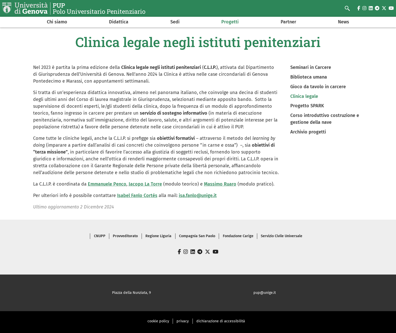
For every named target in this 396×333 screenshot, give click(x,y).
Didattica (118, 22)
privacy (182, 321)
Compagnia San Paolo (197, 236)
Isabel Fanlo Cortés (137, 195)
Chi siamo (57, 22)
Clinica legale (304, 96)
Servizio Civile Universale (281, 236)
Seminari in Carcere (310, 67)
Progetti (230, 22)
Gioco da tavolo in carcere (318, 86)
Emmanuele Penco (107, 184)
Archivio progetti (308, 132)
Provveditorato (125, 236)
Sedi (175, 22)
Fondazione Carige (238, 236)
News (343, 22)
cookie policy (158, 321)
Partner (288, 22)
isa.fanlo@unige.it (198, 195)
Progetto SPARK (307, 106)
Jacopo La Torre (145, 184)
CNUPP (99, 236)
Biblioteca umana (308, 77)
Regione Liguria (158, 236)
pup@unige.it (264, 293)
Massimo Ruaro (220, 184)
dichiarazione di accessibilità (220, 321)
